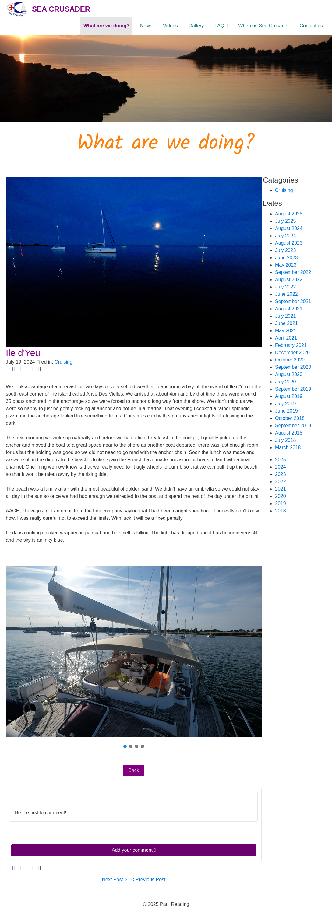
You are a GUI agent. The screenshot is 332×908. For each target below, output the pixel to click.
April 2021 (286, 337)
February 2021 (291, 345)
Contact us (311, 25)
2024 (280, 467)
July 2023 (285, 250)
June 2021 (286, 323)
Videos (170, 25)
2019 (280, 503)
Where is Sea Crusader (263, 25)
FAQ (219, 25)
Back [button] (133, 770)
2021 (280, 488)
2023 (280, 474)
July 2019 (285, 403)
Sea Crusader (61, 9)
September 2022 (293, 272)
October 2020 (290, 359)
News (146, 25)
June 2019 (286, 411)
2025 (280, 459)
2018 (280, 510)
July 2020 (285, 381)
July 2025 (285, 221)
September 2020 (293, 367)
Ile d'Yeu (23, 353)
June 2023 (286, 257)
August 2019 (288, 396)
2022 (280, 481)
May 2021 (285, 330)
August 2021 (288, 308)
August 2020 (288, 374)
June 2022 (286, 294)
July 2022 (285, 286)
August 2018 (288, 432)
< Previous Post (148, 879)
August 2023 (288, 243)
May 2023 (285, 264)
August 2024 (288, 228)
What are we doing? (106, 25)
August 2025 (288, 213)
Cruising (63, 362)
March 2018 (288, 447)
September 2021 (293, 301)
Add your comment (134, 850)
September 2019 (293, 389)
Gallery (196, 25)
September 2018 (293, 425)
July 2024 (285, 235)
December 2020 (292, 352)
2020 (280, 496)
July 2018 (285, 440)
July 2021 (285, 316)
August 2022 (288, 279)
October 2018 (290, 418)
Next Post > (114, 879)
